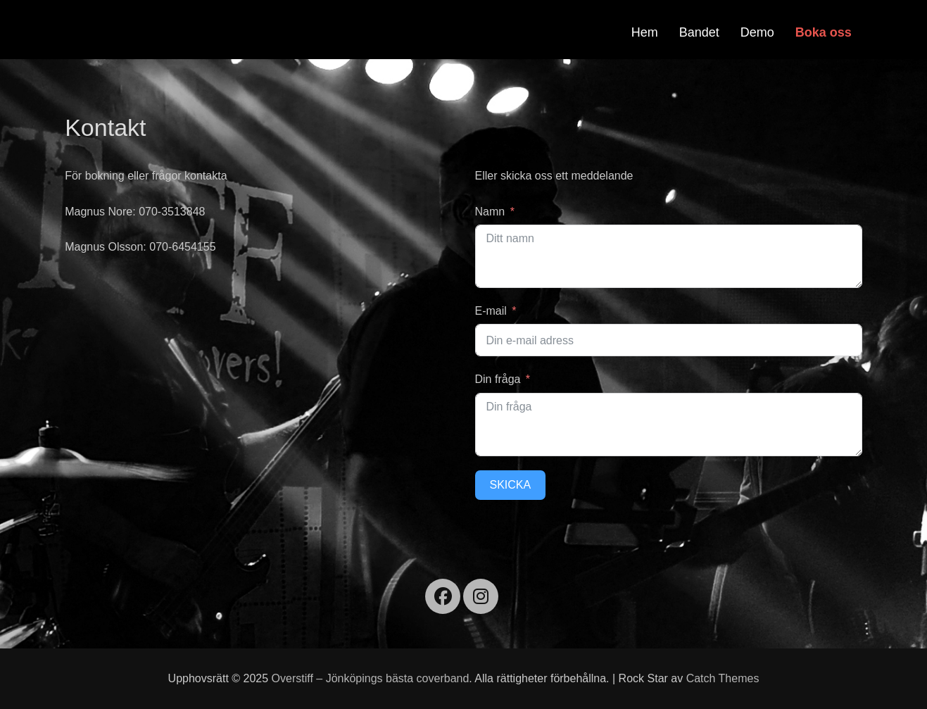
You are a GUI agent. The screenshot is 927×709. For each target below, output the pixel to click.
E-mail (491, 311)
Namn (490, 212)
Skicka (510, 485)
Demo (757, 32)
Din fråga (498, 379)
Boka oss (823, 32)
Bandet (699, 32)
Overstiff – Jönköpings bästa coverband (370, 678)
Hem (644, 32)
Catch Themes (722, 678)
